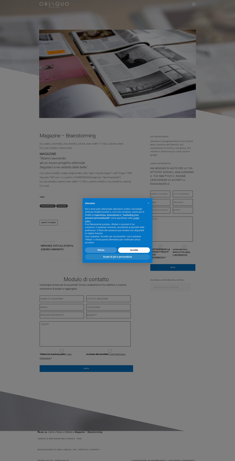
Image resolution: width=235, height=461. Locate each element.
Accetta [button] (134, 250)
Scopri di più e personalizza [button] (117, 257)
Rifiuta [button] (101, 250)
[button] (148, 203)
